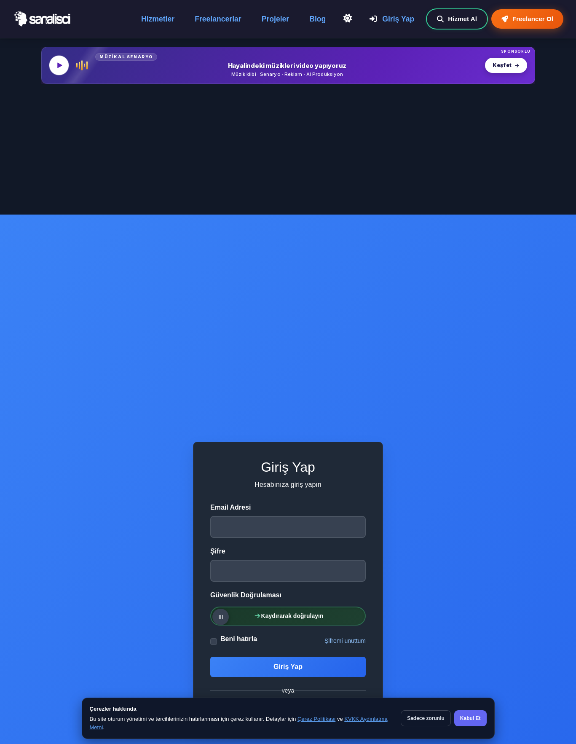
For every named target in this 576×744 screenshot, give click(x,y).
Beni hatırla (238, 638)
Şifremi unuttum (345, 640)
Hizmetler (157, 19)
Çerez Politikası (316, 719)
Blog (317, 19)
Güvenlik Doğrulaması (245, 595)
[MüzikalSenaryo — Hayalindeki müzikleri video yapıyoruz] (288, 65)
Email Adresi (230, 507)
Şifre (217, 551)
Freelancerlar (218, 19)
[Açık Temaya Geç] (348, 18)
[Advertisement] (288, 151)
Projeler (275, 19)
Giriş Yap (392, 19)
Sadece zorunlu (426, 718)
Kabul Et (470, 718)
